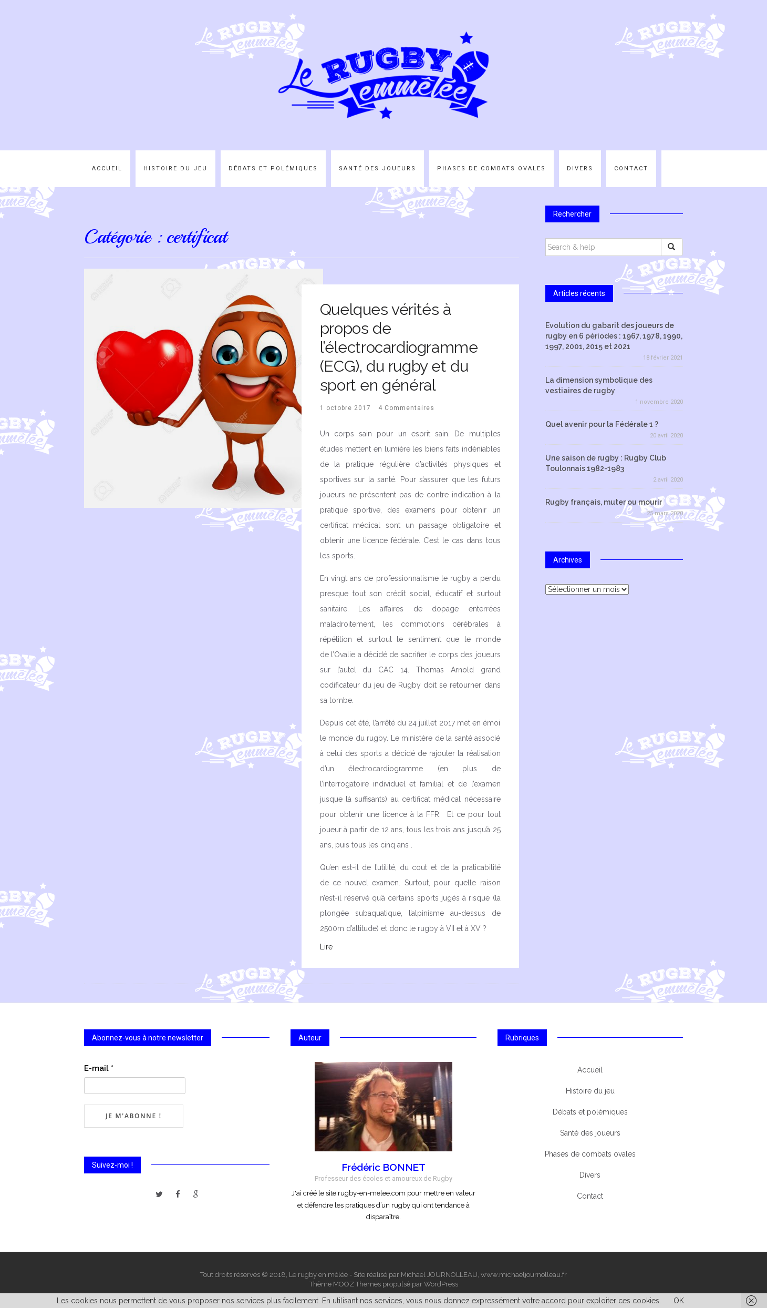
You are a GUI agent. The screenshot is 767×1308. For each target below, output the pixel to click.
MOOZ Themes (357, 1284)
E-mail (98, 1068)
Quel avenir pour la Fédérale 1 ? (601, 424)
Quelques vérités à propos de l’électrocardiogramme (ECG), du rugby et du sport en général (399, 347)
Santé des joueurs (377, 168)
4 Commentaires (406, 408)
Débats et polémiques (273, 168)
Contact (631, 168)
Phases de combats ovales (491, 168)
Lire (326, 947)
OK (678, 1300)
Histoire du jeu (175, 168)
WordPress (441, 1284)
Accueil (107, 168)
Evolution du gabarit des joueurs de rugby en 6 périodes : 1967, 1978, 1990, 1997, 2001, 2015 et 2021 (613, 336)
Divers (580, 168)
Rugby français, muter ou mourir (603, 502)
